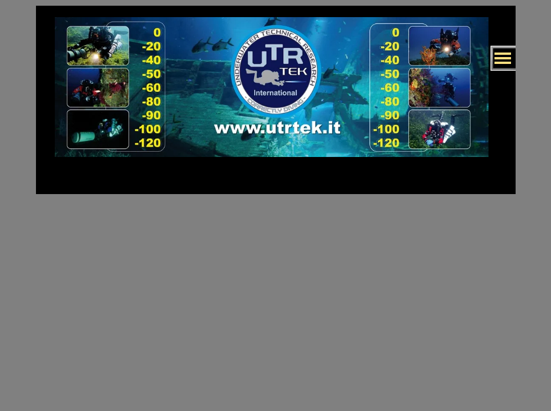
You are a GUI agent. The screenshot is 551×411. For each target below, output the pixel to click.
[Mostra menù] (503, 58)
